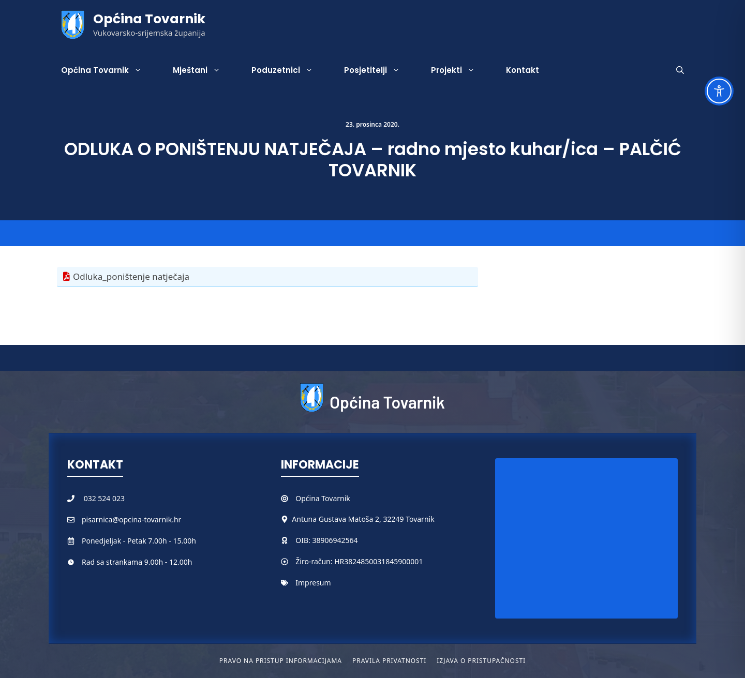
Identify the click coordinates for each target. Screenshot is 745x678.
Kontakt (522, 70)
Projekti (460, 70)
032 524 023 (104, 498)
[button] (680, 70)
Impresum (313, 582)
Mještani (204, 70)
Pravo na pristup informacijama (280, 660)
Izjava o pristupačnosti (481, 660)
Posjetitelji (379, 70)
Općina (308, 498)
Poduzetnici (290, 70)
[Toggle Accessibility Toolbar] (719, 91)
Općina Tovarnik (149, 19)
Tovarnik (335, 498)
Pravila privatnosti (389, 660)
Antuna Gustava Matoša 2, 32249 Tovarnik (363, 519)
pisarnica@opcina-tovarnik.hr (131, 519)
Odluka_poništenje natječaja (131, 276)
